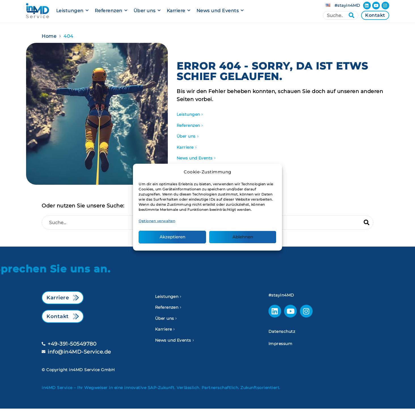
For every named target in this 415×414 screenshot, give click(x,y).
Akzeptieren (172, 236)
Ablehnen (242, 236)
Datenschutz (281, 331)
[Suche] (340, 15)
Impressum (280, 343)
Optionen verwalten (157, 221)
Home (49, 36)
